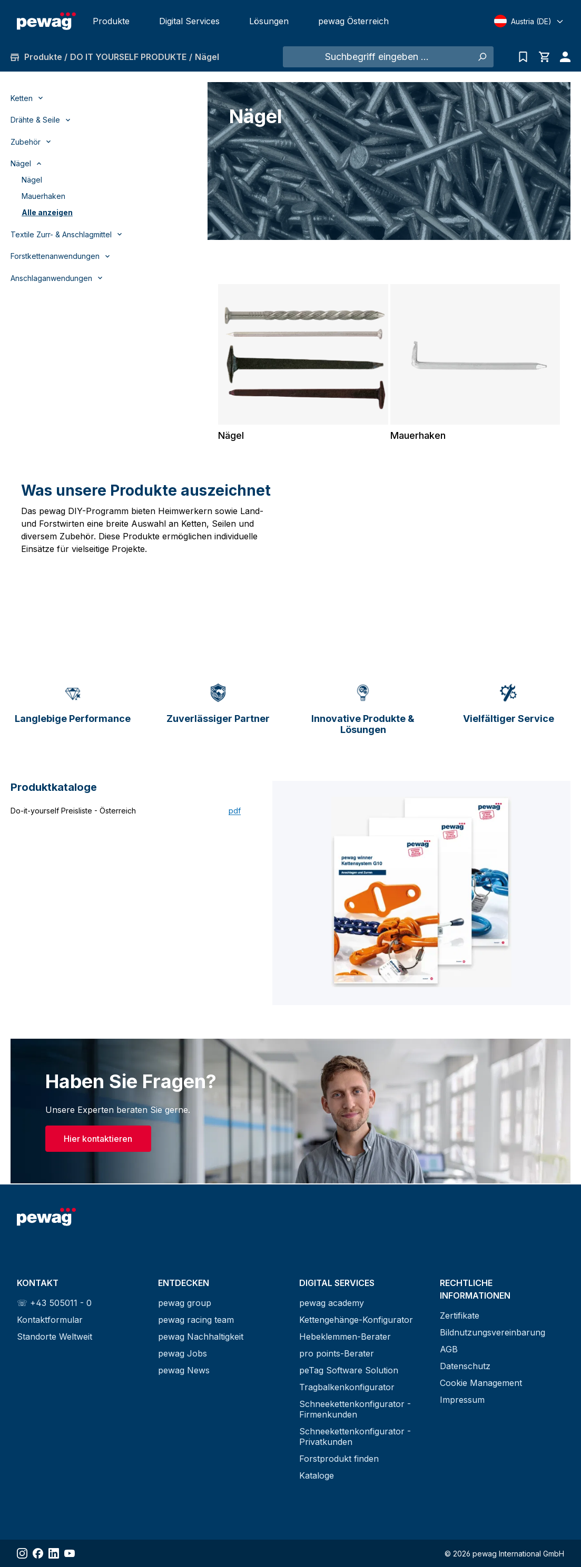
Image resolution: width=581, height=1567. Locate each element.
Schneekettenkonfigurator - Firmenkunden (355, 1409)
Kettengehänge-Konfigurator (356, 1319)
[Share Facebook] (38, 1553)
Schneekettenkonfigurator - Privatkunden (355, 1436)
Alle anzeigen (47, 212)
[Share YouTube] (69, 1553)
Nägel (32, 179)
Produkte (111, 21)
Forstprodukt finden (339, 1458)
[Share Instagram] (22, 1553)
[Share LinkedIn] (53, 1553)
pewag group (184, 1303)
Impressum (462, 1399)
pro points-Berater (336, 1353)
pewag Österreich (353, 21)
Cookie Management (481, 1383)
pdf (235, 811)
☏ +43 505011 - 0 (54, 1303)
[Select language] (529, 21)
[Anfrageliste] (523, 57)
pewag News (184, 1370)
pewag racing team (196, 1319)
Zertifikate (459, 1315)
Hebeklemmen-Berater (345, 1336)
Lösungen (269, 21)
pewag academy (331, 1303)
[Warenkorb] (544, 57)
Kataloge (316, 1475)
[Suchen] (482, 56)
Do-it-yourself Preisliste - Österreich (73, 811)
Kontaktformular (50, 1319)
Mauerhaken (43, 196)
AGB (449, 1349)
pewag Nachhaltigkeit (200, 1336)
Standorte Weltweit (54, 1336)
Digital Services (189, 21)
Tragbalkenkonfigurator (347, 1387)
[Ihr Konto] (562, 57)
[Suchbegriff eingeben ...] (376, 56)
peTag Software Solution (348, 1370)
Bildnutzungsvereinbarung (492, 1332)
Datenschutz (465, 1366)
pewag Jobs (182, 1353)
